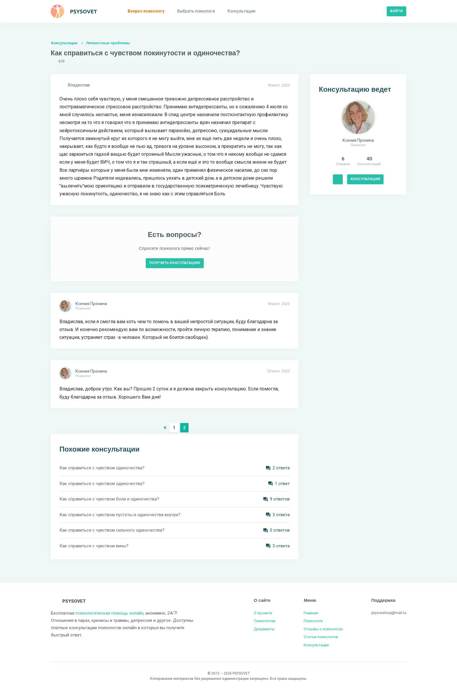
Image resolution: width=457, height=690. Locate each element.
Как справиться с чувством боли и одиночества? (109, 499)
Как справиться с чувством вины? (94, 546)
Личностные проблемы (108, 43)
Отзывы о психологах (323, 629)
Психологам (264, 621)
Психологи (313, 621)
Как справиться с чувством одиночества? (102, 467)
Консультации (64, 43)
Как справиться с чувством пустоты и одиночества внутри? (119, 514)
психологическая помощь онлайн (109, 613)
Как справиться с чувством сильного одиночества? (111, 530)
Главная (311, 613)
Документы (264, 629)
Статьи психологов (321, 637)
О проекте (263, 613)
